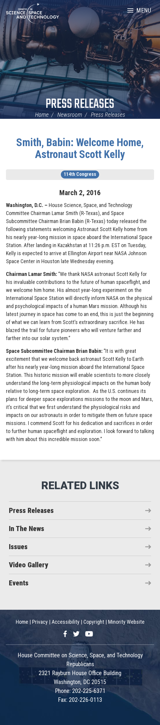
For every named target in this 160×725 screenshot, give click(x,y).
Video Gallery (28, 565)
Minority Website (126, 622)
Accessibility (66, 622)
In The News (26, 529)
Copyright (93, 622)
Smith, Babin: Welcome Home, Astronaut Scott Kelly (80, 148)
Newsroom (69, 114)
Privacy (40, 622)
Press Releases (80, 104)
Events (18, 583)
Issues (18, 547)
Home (42, 114)
